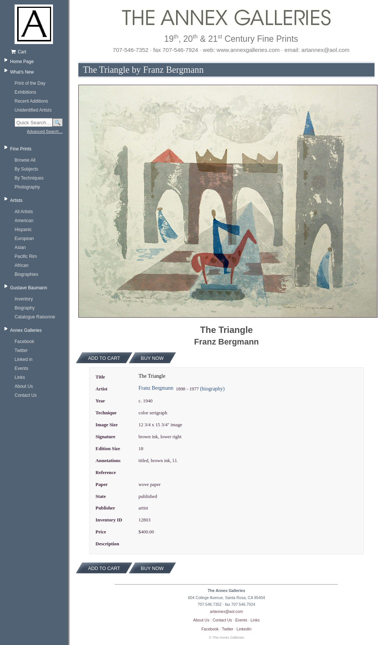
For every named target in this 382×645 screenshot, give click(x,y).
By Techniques (29, 178)
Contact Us (26, 395)
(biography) (212, 389)
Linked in (23, 359)
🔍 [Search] (57, 122)
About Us (24, 386)
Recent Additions (31, 101)
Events (21, 368)
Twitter (21, 350)
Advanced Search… (45, 131)
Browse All (25, 160)
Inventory (24, 299)
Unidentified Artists (33, 110)
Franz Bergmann (155, 388)
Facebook (24, 341)
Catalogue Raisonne (35, 317)
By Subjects (26, 169)
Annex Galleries (26, 330)
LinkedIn (244, 629)
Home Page (22, 61)
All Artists (24, 211)
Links (20, 377)
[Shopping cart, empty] (36, 52)
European (24, 238)
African (21, 265)
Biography (25, 308)
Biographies (26, 274)
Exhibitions (25, 92)
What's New (22, 72)
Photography (27, 187)
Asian (20, 247)
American (24, 220)
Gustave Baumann (28, 287)
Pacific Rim (26, 256)
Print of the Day (30, 83)
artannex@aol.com (226, 611)
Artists (16, 200)
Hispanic (23, 229)
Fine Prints (20, 149)
